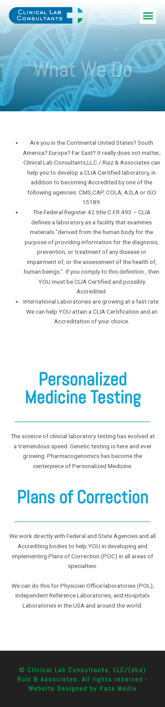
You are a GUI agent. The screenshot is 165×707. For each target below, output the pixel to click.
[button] (148, 15)
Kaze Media (118, 688)
